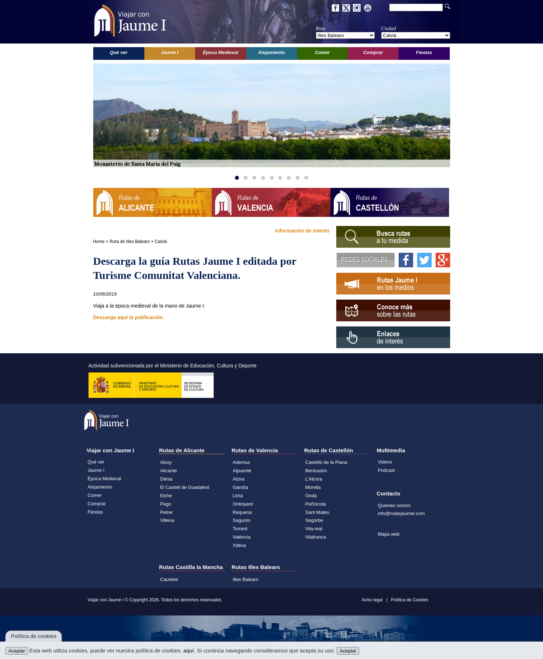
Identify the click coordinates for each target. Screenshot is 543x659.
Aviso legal (372, 599)
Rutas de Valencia (255, 450)
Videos (385, 462)
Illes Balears (246, 579)
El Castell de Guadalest (185, 487)
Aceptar (16, 651)
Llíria (238, 495)
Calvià (161, 241)
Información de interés (302, 231)
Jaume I (96, 470)
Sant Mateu (317, 512)
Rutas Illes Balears (256, 567)
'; (345, 35)
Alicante (168, 470)
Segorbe (314, 520)
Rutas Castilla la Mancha (191, 567)
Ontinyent (243, 504)
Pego (165, 504)
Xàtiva (239, 545)
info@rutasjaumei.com (401, 513)
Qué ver (96, 462)
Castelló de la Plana (326, 462)
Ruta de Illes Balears (130, 241)
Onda (311, 495)
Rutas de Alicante (182, 450)
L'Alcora (313, 479)
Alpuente (242, 470)
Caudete (169, 579)
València (242, 537)
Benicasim (316, 470)
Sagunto (241, 520)
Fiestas (95, 512)
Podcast (386, 470)
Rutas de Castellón (328, 450)
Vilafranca (315, 537)
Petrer (166, 512)
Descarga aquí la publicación (128, 317)
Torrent (240, 528)
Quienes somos (394, 505)
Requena (242, 512)
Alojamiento (100, 487)
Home (99, 241)
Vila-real (313, 528)
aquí (188, 650)
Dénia (166, 479)
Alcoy (166, 462)
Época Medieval (105, 478)
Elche (166, 495)
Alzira (239, 479)
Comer (95, 495)
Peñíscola (315, 504)
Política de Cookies (409, 599)
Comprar (97, 503)
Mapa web (389, 534)
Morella (313, 487)
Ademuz (241, 462)
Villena (167, 520)
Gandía (240, 487)
